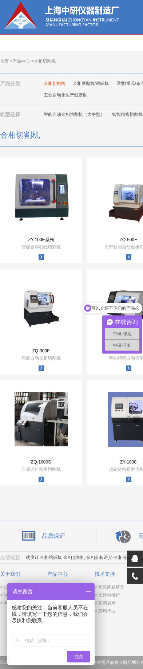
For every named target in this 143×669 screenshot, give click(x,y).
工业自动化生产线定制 (65, 95)
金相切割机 (54, 83)
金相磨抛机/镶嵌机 (91, 83)
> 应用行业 (105, 611)
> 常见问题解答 (109, 587)
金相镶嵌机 (51, 557)
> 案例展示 (105, 603)
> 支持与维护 (107, 595)
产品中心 (21, 61)
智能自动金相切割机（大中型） (74, 114)
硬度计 (32, 557)
